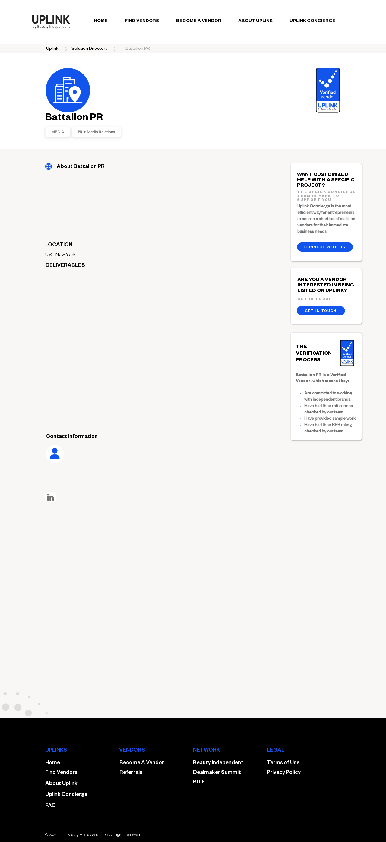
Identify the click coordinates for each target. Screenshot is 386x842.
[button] (137, 49)
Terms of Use (283, 763)
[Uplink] (52, 49)
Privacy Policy (284, 773)
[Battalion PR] (48, 166)
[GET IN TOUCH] (321, 310)
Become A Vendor (141, 763)
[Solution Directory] (89, 49)
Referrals (130, 773)
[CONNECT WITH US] (325, 247)
